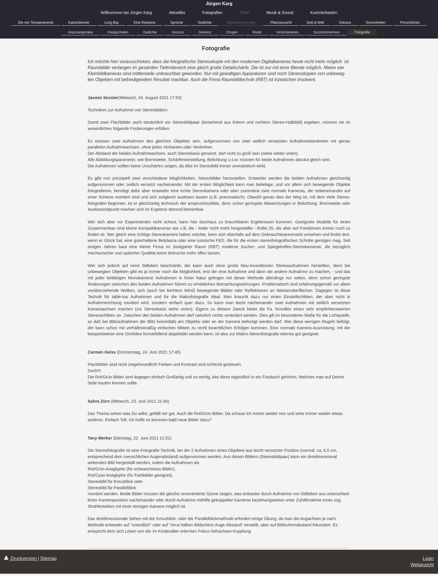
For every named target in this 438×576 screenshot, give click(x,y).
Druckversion (21, 558)
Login (428, 558)
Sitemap (48, 558)
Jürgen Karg (219, 3)
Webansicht (422, 564)
